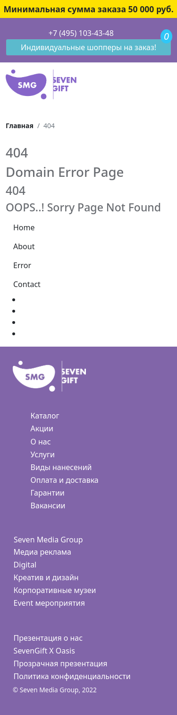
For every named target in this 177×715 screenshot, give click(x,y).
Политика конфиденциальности (72, 676)
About (23, 246)
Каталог (45, 415)
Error (22, 265)
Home (24, 227)
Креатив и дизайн (46, 577)
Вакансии (48, 505)
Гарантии (48, 493)
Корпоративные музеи (55, 590)
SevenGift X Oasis (44, 650)
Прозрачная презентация (61, 663)
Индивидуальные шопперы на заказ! (88, 47)
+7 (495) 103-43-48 (81, 33)
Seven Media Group (48, 539)
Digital (25, 564)
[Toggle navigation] (6, 33)
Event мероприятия (49, 603)
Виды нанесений (61, 467)
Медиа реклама (42, 552)
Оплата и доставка (65, 480)
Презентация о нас (48, 638)
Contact (27, 284)
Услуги (43, 454)
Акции (42, 428)
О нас (41, 441)
